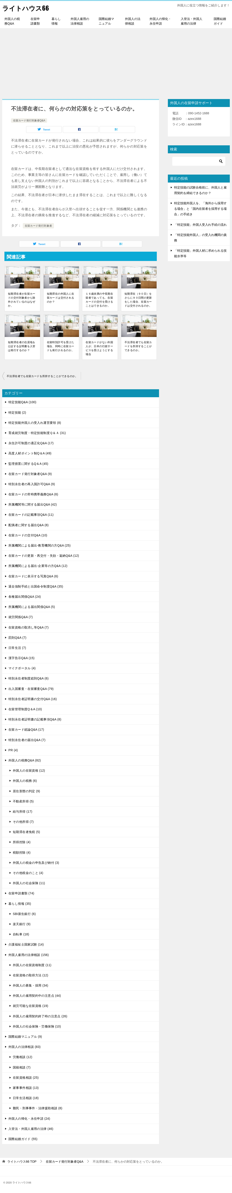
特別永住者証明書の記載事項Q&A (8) (34, 719)
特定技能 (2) (17, 412)
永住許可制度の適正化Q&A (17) (31, 443)
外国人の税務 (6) (25, 780)
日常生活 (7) (17, 648)
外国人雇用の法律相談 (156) (28, 955)
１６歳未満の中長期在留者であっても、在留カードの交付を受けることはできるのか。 (99, 299)
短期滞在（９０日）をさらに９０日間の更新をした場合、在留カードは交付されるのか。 (138, 299)
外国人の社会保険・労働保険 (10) (37, 1026)
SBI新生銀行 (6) (24, 914)
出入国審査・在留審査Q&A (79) (31, 689)
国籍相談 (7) (22, 1067)
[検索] (198, 161)
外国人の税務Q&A (12, 21)
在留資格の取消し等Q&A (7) (28, 627)
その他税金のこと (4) (28, 873)
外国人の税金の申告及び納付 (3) (36, 862)
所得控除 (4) (22, 842)
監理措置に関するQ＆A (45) (28, 463)
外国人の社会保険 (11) (29, 883)
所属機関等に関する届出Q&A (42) (32, 504)
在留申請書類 (35, 21)
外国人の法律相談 (132, 21)
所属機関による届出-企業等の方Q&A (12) (37, 566)
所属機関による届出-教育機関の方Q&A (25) (39, 545)
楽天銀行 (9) (22, 924)
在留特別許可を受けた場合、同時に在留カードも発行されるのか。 (60, 346)
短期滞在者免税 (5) (26, 832)
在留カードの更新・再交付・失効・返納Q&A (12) (43, 555)
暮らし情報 (56, 21)
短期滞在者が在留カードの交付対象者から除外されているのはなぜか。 (21, 299)
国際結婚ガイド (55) (22, 1139)
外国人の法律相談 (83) (24, 1047)
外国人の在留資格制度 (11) (32, 965)
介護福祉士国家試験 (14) (26, 944)
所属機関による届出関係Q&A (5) (31, 607)
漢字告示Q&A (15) (21, 658)
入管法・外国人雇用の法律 (191, 21)
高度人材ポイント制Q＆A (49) (30, 453)
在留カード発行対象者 (38, 225)
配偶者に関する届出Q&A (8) (28, 525)
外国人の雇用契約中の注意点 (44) (37, 995)
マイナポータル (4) (22, 668)
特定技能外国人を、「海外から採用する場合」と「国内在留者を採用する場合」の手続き (200, 208)
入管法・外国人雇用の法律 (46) (30, 1129)
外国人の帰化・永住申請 (160, 21)
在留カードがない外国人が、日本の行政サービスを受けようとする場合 (99, 348)
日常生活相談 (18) (26, 1098)
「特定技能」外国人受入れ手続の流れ (200, 224)
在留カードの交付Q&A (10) (27, 535)
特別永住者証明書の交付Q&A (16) (32, 699)
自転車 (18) (21, 934)
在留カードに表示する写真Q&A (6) (33, 576)
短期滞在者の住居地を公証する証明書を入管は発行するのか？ (21, 346)
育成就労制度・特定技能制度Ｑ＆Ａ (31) (37, 433)
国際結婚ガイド (220, 21)
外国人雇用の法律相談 (80, 21)
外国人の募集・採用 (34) (30, 985)
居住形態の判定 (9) (26, 791)
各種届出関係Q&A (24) (24, 596)
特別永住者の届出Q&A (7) (26, 740)
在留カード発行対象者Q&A (29, 120)
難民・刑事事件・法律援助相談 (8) (37, 1108)
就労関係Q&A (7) (20, 617)
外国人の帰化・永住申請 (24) (29, 1118)
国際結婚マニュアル (106, 21)
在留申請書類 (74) (21, 893)
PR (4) (13, 750)
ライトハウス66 (26, 8)
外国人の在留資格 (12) (29, 770)
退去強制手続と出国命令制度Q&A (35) (35, 586)
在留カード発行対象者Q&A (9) (30, 474)
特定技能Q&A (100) (22, 402)
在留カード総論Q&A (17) (26, 729)
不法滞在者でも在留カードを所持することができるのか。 (138, 346)
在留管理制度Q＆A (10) (25, 709)
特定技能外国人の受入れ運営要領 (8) (34, 422)
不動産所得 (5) (23, 801)
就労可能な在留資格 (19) (30, 1006)
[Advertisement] (116, 61)
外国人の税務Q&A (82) (24, 760)
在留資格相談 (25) (26, 1077)
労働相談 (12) (22, 1057)
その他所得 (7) (23, 821)
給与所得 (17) (22, 811)
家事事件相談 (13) (26, 1088)
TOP (21, 1161)
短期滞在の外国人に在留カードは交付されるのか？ (60, 297)
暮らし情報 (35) (19, 903)
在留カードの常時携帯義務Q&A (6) (33, 494)
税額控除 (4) (22, 852)
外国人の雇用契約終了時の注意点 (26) (40, 1016)
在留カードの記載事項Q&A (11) (31, 514)
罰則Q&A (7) (17, 637)
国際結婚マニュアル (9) (25, 1036)
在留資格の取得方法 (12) (30, 975)
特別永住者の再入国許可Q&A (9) (31, 484)
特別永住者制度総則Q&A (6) (28, 678)
